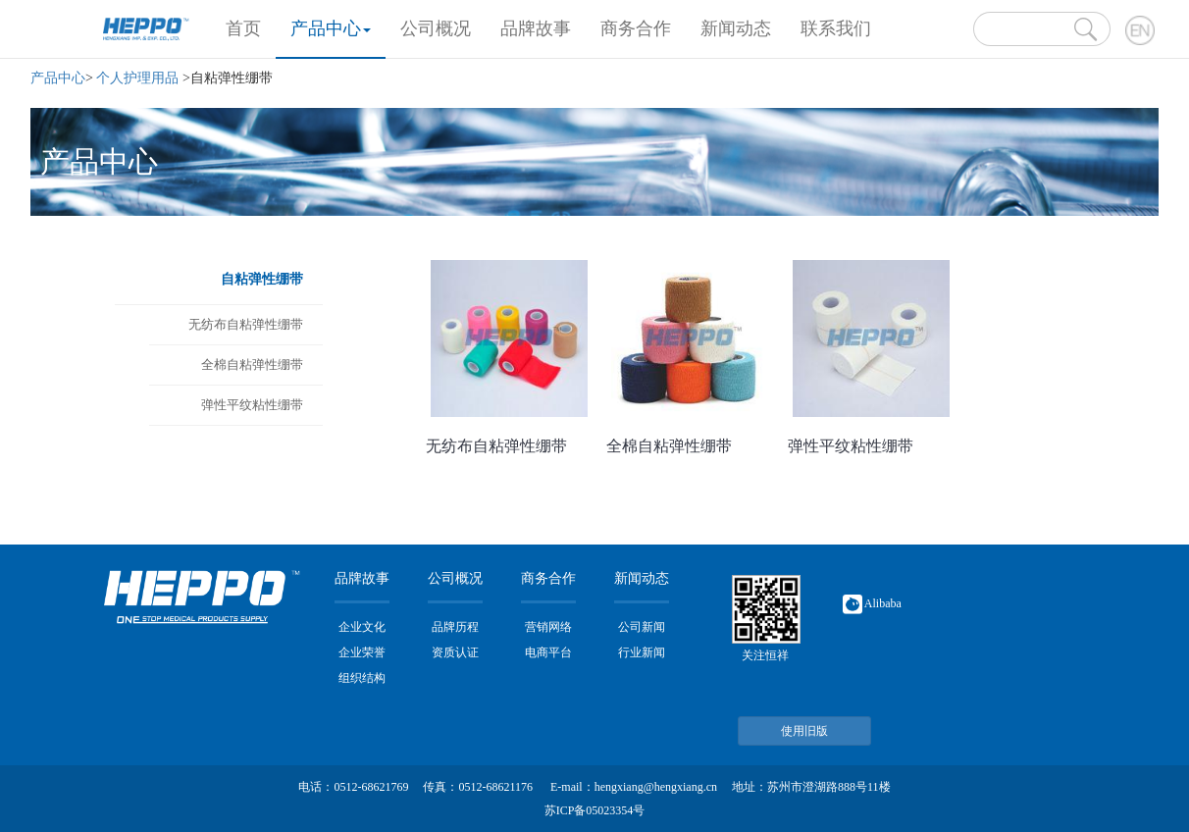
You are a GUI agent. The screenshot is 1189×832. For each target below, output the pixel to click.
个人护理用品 (137, 78)
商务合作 (635, 28)
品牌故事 (535, 28)
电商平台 (548, 652)
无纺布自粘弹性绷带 (245, 324)
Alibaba (872, 603)
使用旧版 (804, 731)
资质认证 (455, 652)
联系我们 (836, 28)
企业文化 (362, 627)
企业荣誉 (362, 652)
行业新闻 (641, 652)
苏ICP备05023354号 (595, 810)
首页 (251, 26)
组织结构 (362, 678)
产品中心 (330, 28)
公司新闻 (641, 627)
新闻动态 (735, 28)
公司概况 (435, 28)
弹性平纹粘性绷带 (252, 404)
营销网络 (548, 627)
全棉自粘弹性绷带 (252, 364)
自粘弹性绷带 (262, 279)
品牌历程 (455, 627)
